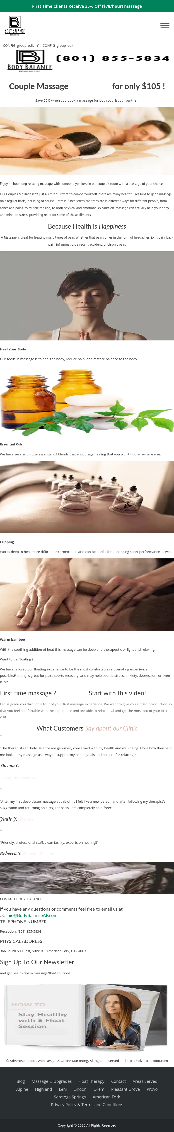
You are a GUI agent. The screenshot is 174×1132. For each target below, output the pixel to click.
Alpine (22, 1089)
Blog (21, 1081)
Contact (118, 1081)
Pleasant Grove (125, 1089)
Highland (43, 1089)
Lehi (63, 1089)
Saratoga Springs (70, 1097)
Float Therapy (91, 1081)
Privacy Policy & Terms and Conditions (87, 1104)
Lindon (80, 1089)
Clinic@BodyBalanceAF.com (30, 915)
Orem (99, 1089)
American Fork (106, 1097)
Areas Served (145, 1081)
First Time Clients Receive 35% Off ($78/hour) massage (87, 6)
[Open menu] (164, 25)
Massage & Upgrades (52, 1081)
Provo (152, 1089)
